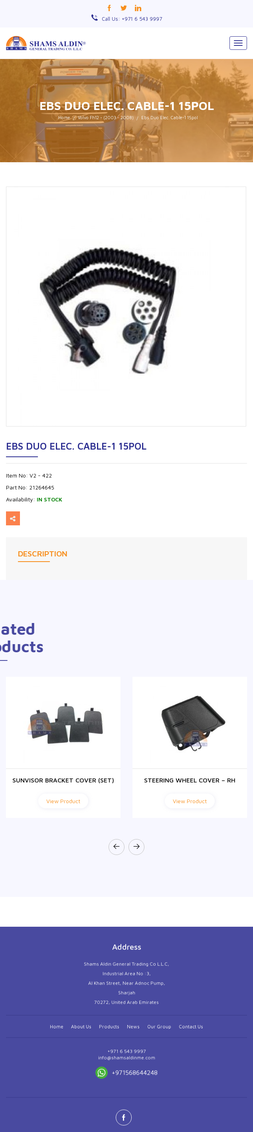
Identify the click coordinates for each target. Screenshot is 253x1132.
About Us (81, 1111)
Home (64, 117)
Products (109, 1111)
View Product (63, 801)
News (133, 1111)
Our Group (159, 1111)
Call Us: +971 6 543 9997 (132, 19)
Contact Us (191, 1111)
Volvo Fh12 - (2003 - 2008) (106, 117)
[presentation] (117, 847)
